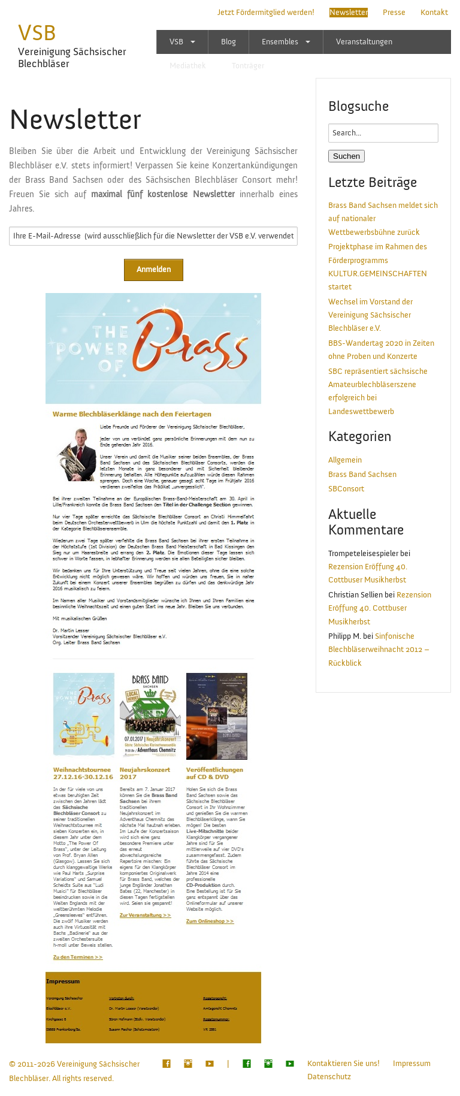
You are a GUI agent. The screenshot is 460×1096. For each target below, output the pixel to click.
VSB (37, 33)
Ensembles (280, 42)
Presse (394, 12)
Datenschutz (329, 1077)
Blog (228, 42)
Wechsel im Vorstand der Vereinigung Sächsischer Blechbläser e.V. (370, 315)
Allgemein (345, 460)
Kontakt (434, 12)
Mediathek (188, 66)
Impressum (412, 1063)
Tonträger (248, 66)
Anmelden (154, 269)
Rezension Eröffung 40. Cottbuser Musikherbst (379, 608)
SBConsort (346, 489)
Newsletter (348, 12)
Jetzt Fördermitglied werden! (265, 12)
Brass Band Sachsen (362, 474)
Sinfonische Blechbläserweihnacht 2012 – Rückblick (378, 650)
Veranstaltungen (364, 42)
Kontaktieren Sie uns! (343, 1063)
